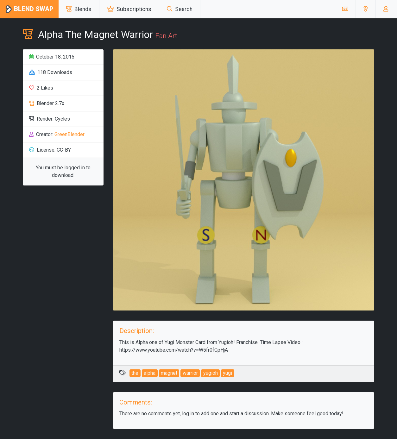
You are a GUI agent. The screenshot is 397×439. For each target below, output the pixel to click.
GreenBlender (69, 134)
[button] (365, 9)
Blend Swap (29, 9)
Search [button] (179, 9)
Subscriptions (129, 9)
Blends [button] (78, 9)
